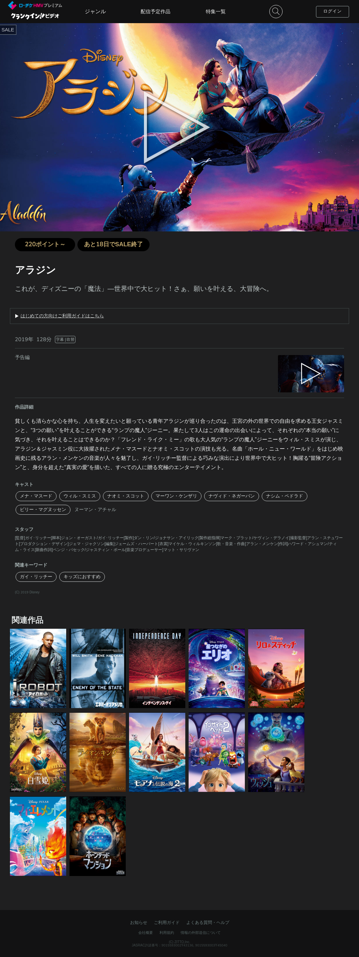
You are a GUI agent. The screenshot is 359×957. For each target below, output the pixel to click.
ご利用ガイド (167, 923)
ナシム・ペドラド (284, 496)
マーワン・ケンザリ (176, 496)
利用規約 (166, 932)
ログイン (332, 11)
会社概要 (145, 932)
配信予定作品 (155, 11)
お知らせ (138, 923)
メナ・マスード (36, 496)
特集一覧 (216, 11)
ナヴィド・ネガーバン (231, 496)
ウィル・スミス (80, 496)
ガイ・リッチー (36, 577)
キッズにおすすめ (82, 577)
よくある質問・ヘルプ (207, 923)
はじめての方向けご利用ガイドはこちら (62, 316)
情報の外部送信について (201, 932)
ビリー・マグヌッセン (43, 509)
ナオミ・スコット (125, 496)
